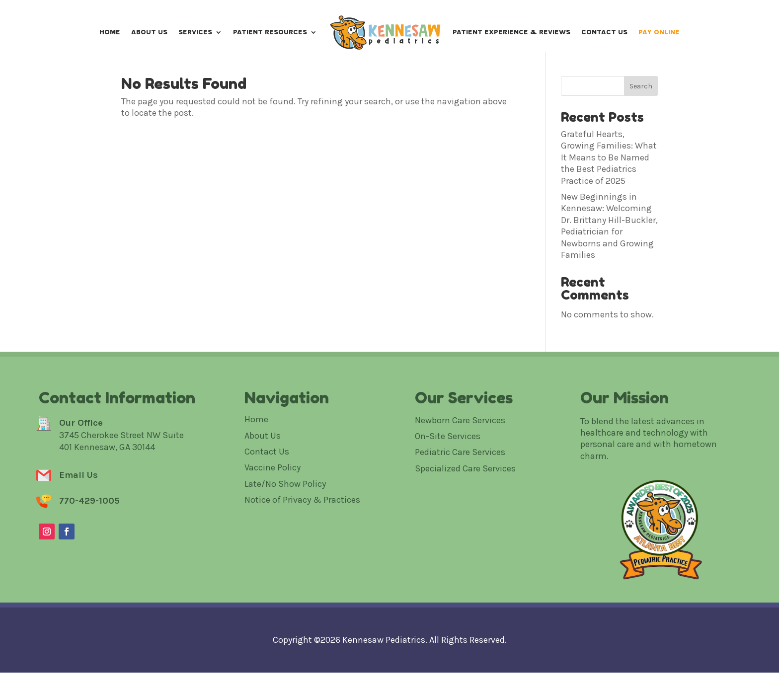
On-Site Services (447, 470)
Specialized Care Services (465, 503)
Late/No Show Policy (285, 518)
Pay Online (659, 32)
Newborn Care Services (460, 455)
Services (195, 32)
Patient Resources (270, 32)
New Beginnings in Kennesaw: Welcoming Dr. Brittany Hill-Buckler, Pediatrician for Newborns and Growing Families (609, 260)
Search (640, 121)
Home (109, 32)
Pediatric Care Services (460, 487)
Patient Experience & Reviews (511, 32)
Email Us (78, 510)
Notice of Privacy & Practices (302, 535)
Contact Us (604, 32)
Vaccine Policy (272, 502)
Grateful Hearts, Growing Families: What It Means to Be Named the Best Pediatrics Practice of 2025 (609, 192)
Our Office (81, 457)
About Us (149, 32)
